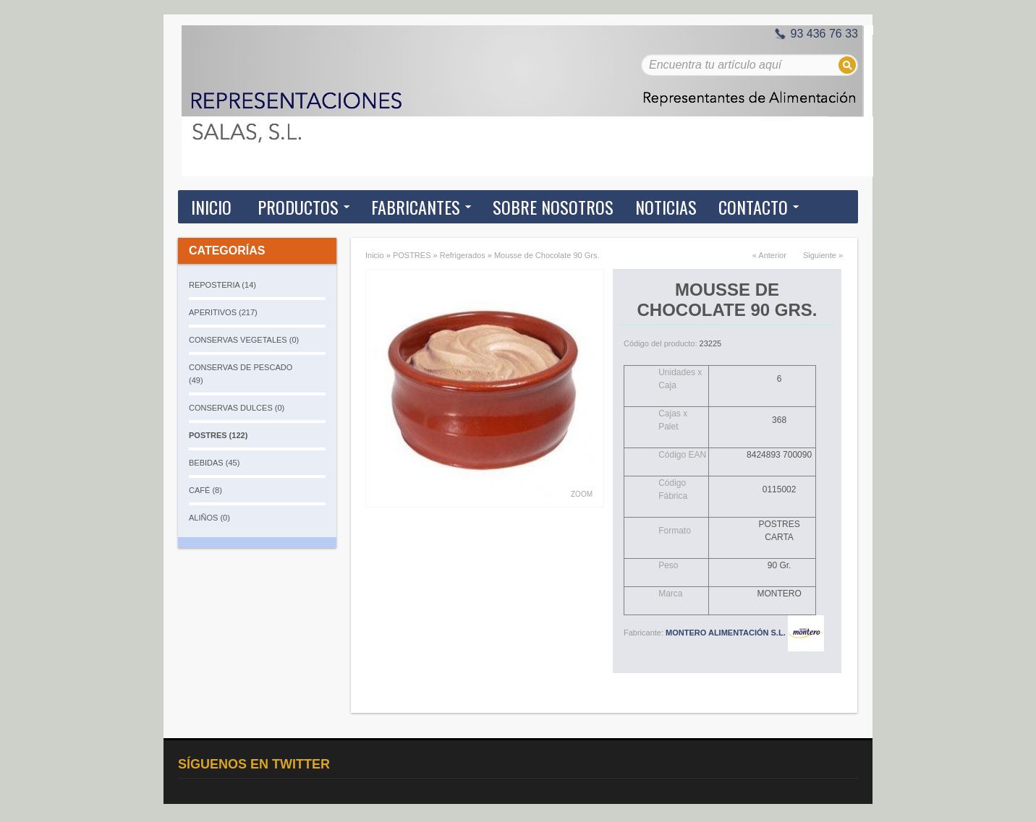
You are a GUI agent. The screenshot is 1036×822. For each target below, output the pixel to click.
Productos (298, 207)
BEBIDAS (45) (214, 462)
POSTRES (412, 255)
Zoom (582, 494)
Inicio (211, 207)
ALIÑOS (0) (209, 517)
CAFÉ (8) (205, 490)
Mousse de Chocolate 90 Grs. (547, 255)
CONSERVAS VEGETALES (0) (244, 339)
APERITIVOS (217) (223, 312)
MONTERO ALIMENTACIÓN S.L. (745, 632)
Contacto (753, 207)
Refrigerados (462, 255)
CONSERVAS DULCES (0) (236, 407)
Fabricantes (415, 207)
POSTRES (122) (218, 435)
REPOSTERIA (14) (222, 285)
